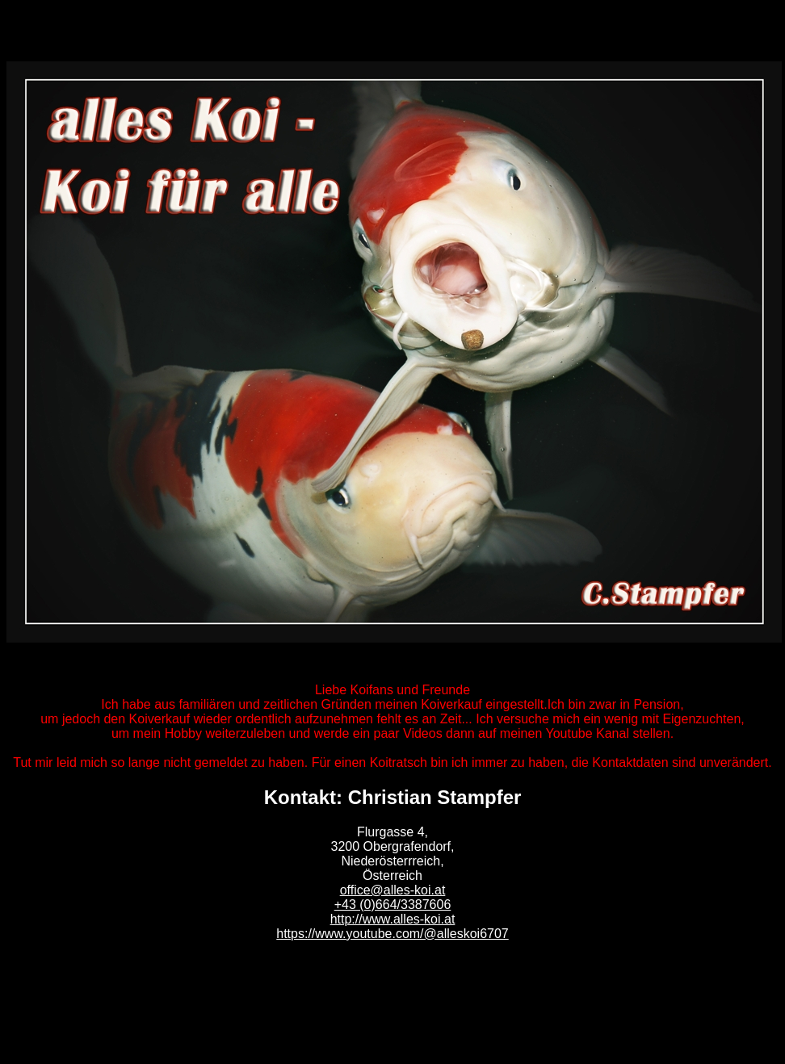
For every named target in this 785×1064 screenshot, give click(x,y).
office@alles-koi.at (393, 890)
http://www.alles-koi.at (392, 919)
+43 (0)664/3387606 (392, 904)
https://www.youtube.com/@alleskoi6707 (392, 933)
